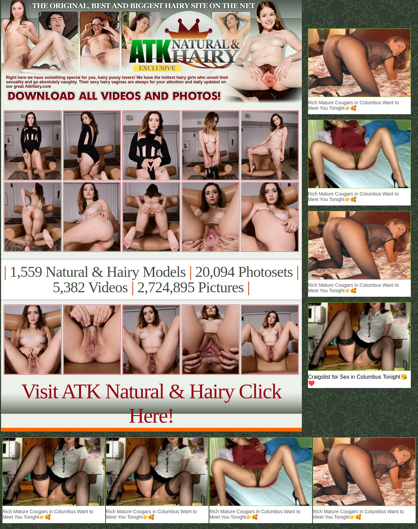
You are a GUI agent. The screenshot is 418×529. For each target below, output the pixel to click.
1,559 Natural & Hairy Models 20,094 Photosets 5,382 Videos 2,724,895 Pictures (151, 279)
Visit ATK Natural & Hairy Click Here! (151, 403)
